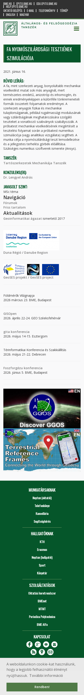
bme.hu (7, 3)
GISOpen (10, 313)
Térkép (64, 10)
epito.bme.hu (24, 3)
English (10, 14)
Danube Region (36, 252)
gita (6, 332)
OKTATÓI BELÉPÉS (12, 10)
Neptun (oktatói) (42, 497)
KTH (42, 541)
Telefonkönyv (47, 10)
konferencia (20, 332)
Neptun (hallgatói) (42, 557)
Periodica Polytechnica (42, 616)
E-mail (30, 10)
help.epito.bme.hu (17, 6)
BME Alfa (42, 624)
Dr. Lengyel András (17, 177)
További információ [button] (46, 675)
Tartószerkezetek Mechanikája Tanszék (34, 163)
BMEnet (42, 601)
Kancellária (42, 513)
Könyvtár (42, 573)
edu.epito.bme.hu (47, 3)
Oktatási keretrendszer (42, 593)
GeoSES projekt (15, 277)
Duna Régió (12, 252)
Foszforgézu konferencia (23, 368)
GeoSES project (42, 277)
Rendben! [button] (42, 687)
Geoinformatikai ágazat (22, 218)
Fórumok (10, 203)
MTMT (42, 608)
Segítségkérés (42, 521)
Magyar (24, 14)
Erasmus (42, 549)
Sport (42, 565)
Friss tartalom (14, 207)
